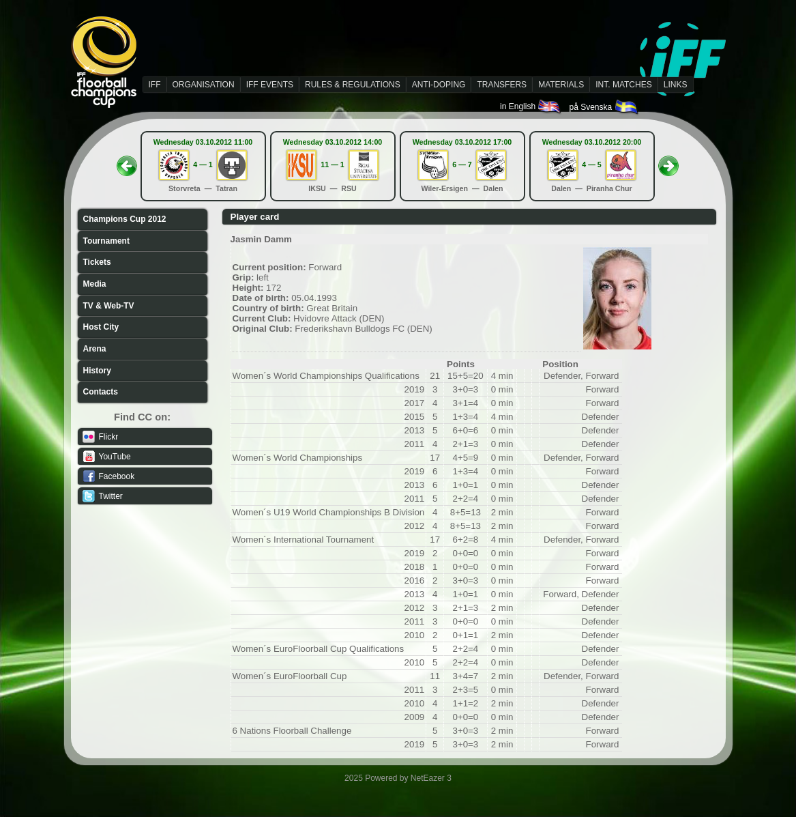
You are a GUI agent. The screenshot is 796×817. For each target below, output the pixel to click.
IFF (155, 84)
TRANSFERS (502, 84)
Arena (94, 349)
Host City (101, 327)
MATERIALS (561, 84)
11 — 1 (332, 164)
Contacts (100, 392)
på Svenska (604, 107)
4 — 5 (591, 164)
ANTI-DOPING (439, 84)
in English (531, 106)
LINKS (676, 84)
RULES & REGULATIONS (352, 84)
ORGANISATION (204, 84)
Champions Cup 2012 (124, 219)
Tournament (106, 241)
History (97, 370)
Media (94, 284)
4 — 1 (202, 164)
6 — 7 (461, 164)
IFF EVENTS (269, 84)
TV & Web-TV (108, 306)
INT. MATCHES (623, 84)
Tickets (97, 262)
